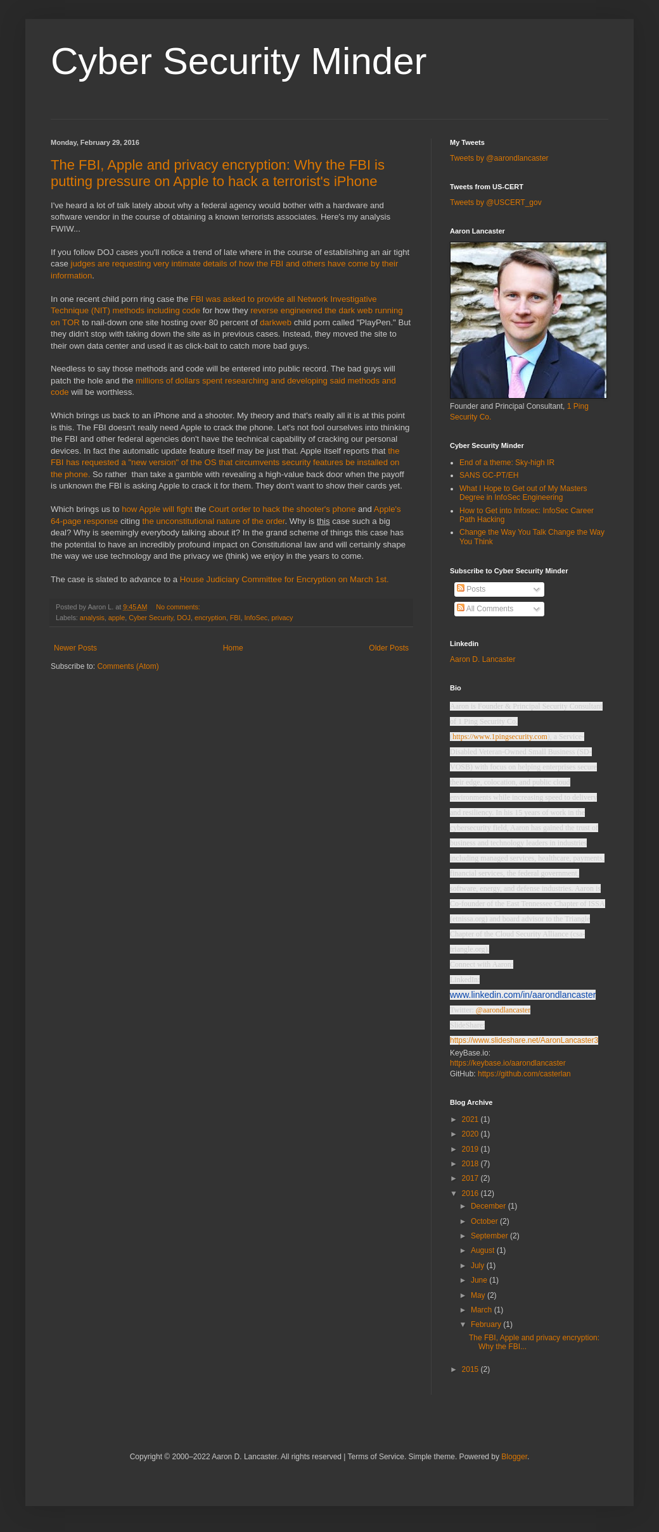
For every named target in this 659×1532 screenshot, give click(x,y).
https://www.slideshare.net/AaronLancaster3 (524, 1040)
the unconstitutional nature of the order (213, 521)
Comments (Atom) (127, 666)
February (487, 1324)
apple (116, 617)
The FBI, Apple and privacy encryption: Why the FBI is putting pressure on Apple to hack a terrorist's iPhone (218, 173)
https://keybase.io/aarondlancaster (508, 1063)
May (479, 1295)
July (479, 1265)
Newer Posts (75, 648)
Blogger (514, 1456)
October (485, 1221)
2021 (471, 1119)
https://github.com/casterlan (524, 1073)
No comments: (179, 607)
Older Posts (389, 648)
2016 (471, 1193)
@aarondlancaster (503, 1010)
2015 (471, 1369)
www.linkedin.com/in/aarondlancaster (523, 995)
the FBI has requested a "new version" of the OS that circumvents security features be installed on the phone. (225, 462)
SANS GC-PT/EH (488, 475)
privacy (282, 617)
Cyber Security (151, 617)
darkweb (275, 322)
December (489, 1206)
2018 (471, 1163)
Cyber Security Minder (239, 61)
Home (233, 648)
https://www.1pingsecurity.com (499, 736)
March (482, 1309)
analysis (92, 617)
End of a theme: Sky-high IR (506, 462)
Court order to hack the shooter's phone (283, 509)
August (484, 1250)
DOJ (184, 617)
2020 (471, 1134)
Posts (471, 589)
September (490, 1235)
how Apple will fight (157, 509)
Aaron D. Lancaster (482, 659)
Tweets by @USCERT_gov (496, 202)
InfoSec (256, 617)
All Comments (485, 608)
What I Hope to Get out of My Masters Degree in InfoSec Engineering (523, 493)
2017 (471, 1178)
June (480, 1280)
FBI (235, 617)
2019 (471, 1149)
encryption (210, 617)
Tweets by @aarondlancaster (499, 158)
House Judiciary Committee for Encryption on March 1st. (284, 579)
